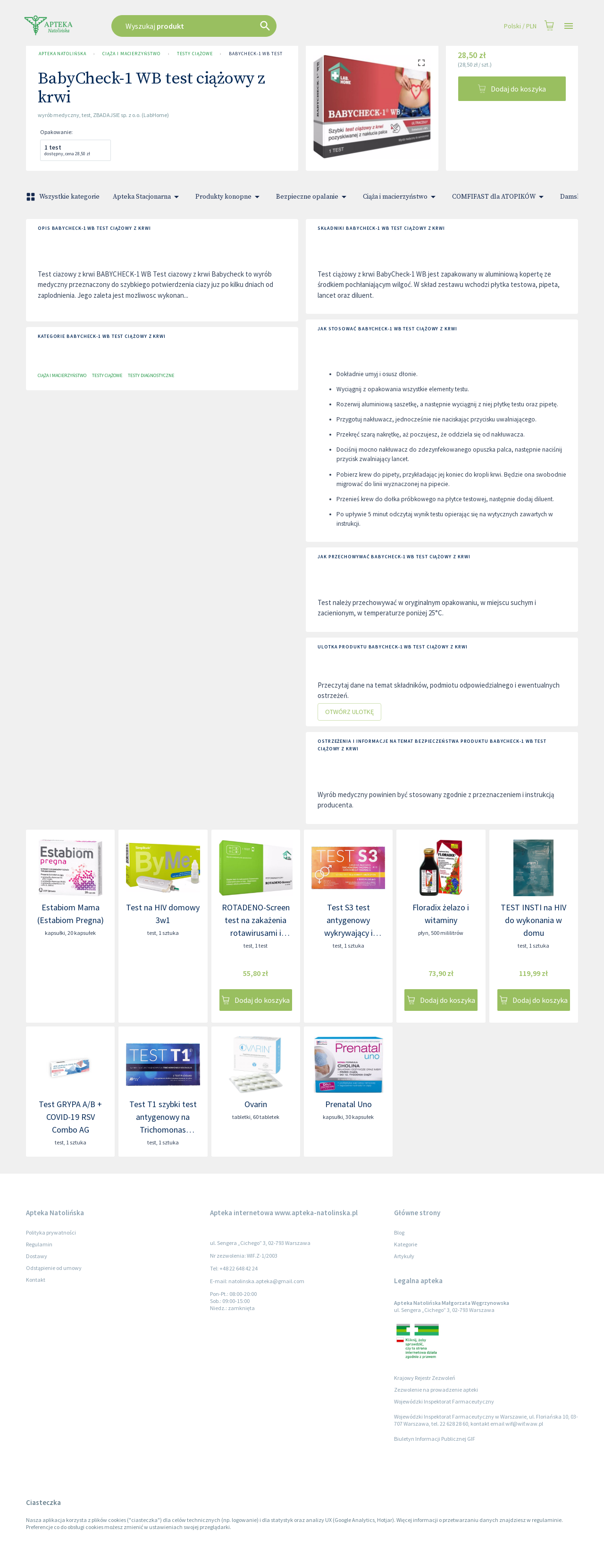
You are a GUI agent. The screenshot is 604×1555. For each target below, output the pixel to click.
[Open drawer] (568, 26)
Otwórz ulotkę (349, 712)
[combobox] (241, 26)
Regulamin (39, 1244)
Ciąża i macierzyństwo (131, 54)
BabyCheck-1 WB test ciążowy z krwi (276, 54)
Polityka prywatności (51, 1232)
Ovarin (255, 1104)
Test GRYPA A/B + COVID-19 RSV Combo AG (70, 1117)
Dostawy (36, 1256)
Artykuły (404, 1256)
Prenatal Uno (348, 1104)
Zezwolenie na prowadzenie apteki (436, 1389)
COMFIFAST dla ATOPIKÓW (499, 196)
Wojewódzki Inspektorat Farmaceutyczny (444, 1401)
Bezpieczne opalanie (312, 196)
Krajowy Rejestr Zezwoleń (424, 1377)
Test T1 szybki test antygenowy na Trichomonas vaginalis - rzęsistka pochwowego (163, 1129)
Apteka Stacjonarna (147, 196)
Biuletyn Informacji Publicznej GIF (434, 1438)
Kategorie (405, 1244)
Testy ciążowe (195, 54)
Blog (399, 1232)
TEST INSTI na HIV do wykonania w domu (533, 920)
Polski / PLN (520, 26)
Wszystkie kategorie (63, 196)
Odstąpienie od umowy (54, 1267)
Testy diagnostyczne (151, 375)
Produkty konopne (229, 196)
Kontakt (35, 1279)
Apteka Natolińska (62, 54)
